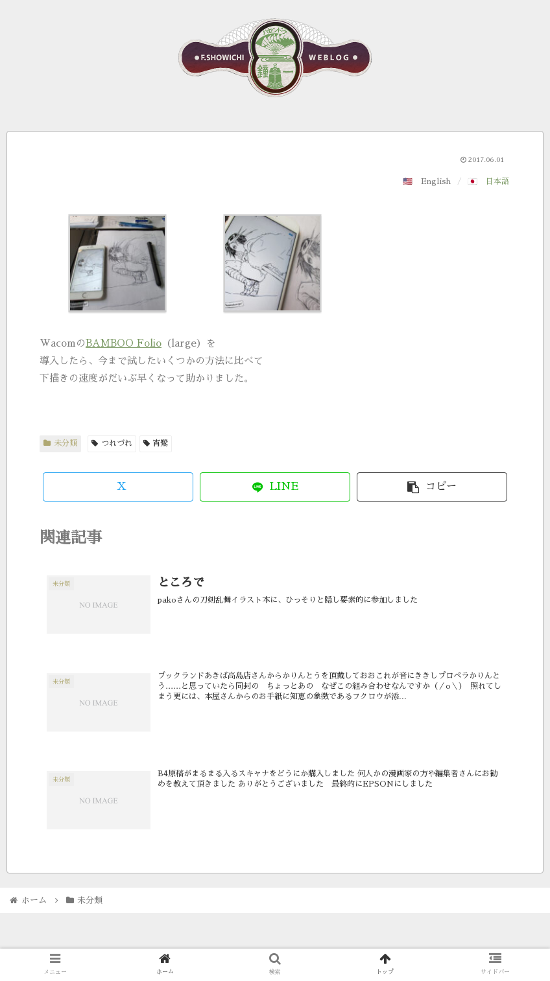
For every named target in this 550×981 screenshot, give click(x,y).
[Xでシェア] (118, 487)
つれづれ (111, 443)
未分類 (60, 443)
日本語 (497, 181)
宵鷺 (156, 443)
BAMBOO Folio (123, 343)
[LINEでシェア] (275, 487)
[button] (432, 487)
